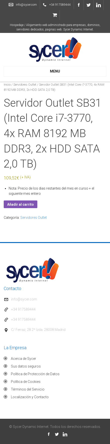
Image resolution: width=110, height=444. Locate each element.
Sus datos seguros (26, 366)
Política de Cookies (26, 382)
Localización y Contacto (30, 397)
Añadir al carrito (20, 204)
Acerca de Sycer (23, 359)
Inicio (7, 84)
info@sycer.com (26, 4)
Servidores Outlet (24, 84)
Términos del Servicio (27, 389)
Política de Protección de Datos (35, 374)
